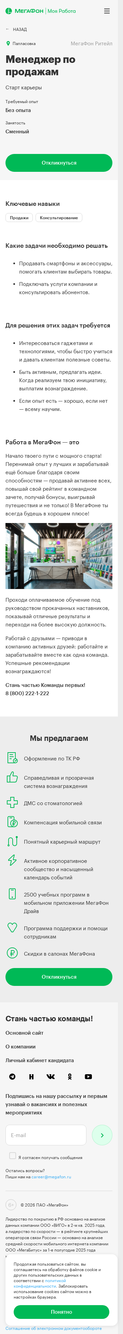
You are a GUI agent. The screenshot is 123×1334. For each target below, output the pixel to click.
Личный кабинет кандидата (39, 1060)
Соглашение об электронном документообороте (53, 1328)
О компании (20, 1046)
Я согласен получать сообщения (50, 1157)
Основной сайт (24, 1033)
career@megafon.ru (51, 1176)
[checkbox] (12, 1155)
